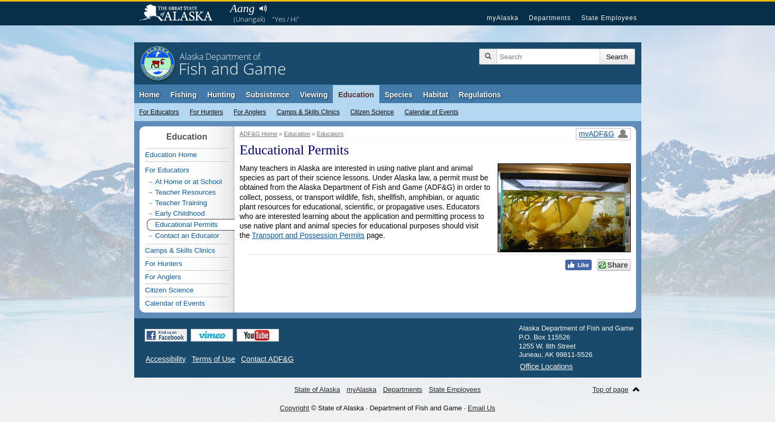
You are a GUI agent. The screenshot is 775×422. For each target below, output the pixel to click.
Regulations (480, 94)
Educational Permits (186, 224)
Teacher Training (181, 203)
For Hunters (206, 112)
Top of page (611, 389)
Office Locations (546, 366)
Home (149, 94)
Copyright (295, 408)
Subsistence (267, 94)
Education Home (171, 155)
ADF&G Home (259, 134)
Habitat (435, 94)
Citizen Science (372, 112)
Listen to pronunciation (263, 8)
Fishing (183, 94)
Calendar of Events (432, 112)
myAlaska (502, 18)
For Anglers (250, 112)
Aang (242, 8)
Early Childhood (180, 213)
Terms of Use (213, 359)
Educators (330, 134)
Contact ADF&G (267, 359)
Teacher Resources (185, 192)
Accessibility (166, 359)
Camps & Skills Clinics (308, 112)
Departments (550, 18)
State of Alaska (181, 13)
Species (399, 94)
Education (356, 94)
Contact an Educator (187, 236)
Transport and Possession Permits (308, 235)
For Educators (159, 112)
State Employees (609, 18)
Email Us (481, 408)
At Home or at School (188, 182)
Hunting (221, 94)
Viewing (314, 94)
